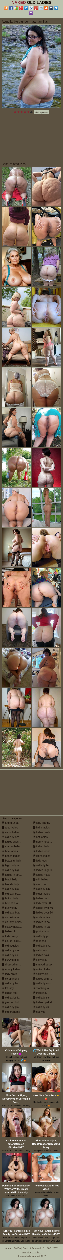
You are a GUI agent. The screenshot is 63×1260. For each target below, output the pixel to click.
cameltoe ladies (13, 917)
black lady (9, 879)
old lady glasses (13, 1007)
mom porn (40, 884)
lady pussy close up (15, 936)
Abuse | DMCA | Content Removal (23, 1248)
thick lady (40, 992)
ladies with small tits (46, 978)
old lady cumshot (13, 955)
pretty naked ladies (46, 931)
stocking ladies (43, 988)
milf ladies (40, 879)
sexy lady (40, 959)
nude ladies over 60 (46, 917)
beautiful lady (11, 860)
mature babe (11, 846)
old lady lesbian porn (47, 865)
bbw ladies (10, 851)
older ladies (41, 893)
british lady (10, 898)
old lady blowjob (13, 889)
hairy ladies (41, 827)
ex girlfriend (10, 978)
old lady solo (42, 983)
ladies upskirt (42, 1002)
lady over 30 (42, 903)
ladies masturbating (46, 874)
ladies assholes (13, 841)
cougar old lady (12, 940)
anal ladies (10, 827)
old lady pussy (43, 936)
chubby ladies (12, 922)
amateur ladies (12, 822)
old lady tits (41, 997)
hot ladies (40, 837)
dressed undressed (15, 964)
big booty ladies (13, 865)
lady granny (41, 822)
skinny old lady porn (46, 974)
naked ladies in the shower (47, 969)
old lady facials (12, 983)
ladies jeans (41, 851)
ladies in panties (44, 922)
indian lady (41, 846)
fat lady (8, 988)
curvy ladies (10, 959)
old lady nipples (44, 889)
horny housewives (45, 841)
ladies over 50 (43, 912)
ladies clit (9, 931)
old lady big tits (12, 870)
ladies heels (41, 832)
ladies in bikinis (12, 874)
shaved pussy (43, 964)
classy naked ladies (15, 926)
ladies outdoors (43, 898)
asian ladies (10, 832)
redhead (39, 940)
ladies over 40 (43, 907)
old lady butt (11, 912)
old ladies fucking (14, 997)
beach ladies (11, 855)
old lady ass (10, 837)
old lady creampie (14, 950)
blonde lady (10, 884)
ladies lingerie (43, 870)
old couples (10, 945)
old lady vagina (43, 1007)
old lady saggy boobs (47, 945)
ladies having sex (45, 955)
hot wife (39, 1011)
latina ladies (41, 855)
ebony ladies (11, 969)
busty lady (9, 907)
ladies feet (9, 992)
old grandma (11, 1011)
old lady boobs (12, 893)
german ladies (12, 1002)
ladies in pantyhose (46, 926)
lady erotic (9, 974)
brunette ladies (12, 903)
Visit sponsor (41, 112)
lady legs (40, 860)
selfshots (40, 950)
